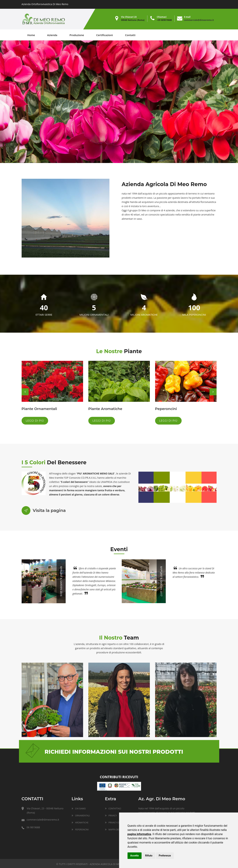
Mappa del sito (115, 829)
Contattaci (113, 808)
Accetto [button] (134, 855)
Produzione (77, 35)
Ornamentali (81, 815)
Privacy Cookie (115, 822)
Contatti (130, 35)
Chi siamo (79, 808)
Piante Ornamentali (39, 409)
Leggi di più (35, 420)
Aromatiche (80, 822)
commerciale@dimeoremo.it (199, 20)
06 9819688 (31, 827)
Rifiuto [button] (148, 855)
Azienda (52, 35)
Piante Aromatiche (105, 409)
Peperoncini (166, 409)
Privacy (111, 815)
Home (31, 35)
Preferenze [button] (165, 855)
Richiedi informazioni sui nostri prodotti (114, 751)
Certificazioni (104, 35)
